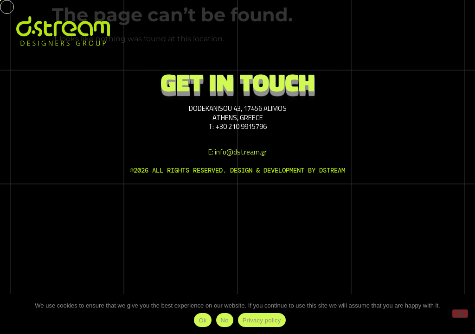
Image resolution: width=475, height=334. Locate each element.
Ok (202, 320)
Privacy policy (262, 320)
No (225, 320)
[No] (460, 313)
